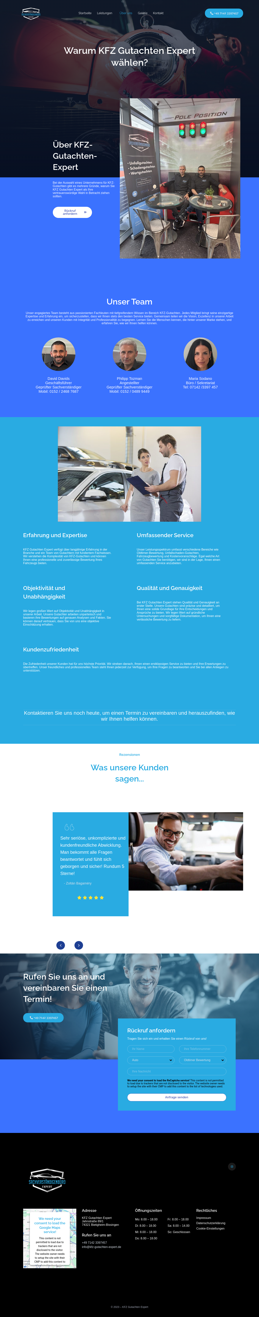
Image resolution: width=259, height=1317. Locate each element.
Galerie (142, 13)
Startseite (85, 13)
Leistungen (104, 13)
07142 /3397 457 (204, 387)
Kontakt (158, 13)
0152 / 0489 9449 (135, 391)
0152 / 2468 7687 (64, 391)
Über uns (126, 13)
